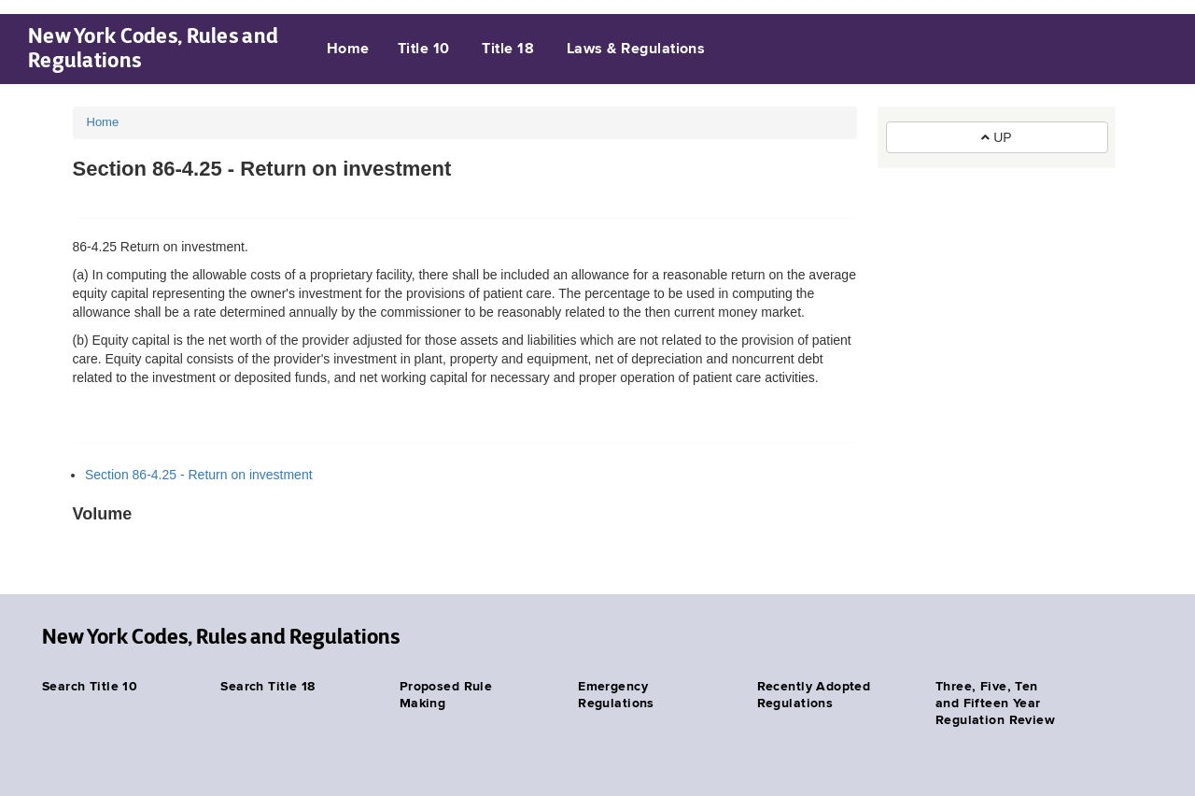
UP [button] (996, 137)
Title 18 (508, 49)
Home (348, 49)
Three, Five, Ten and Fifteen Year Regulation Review (995, 703)
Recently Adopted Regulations (814, 695)
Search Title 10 (89, 686)
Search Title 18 (267, 686)
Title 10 (424, 49)
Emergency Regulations (616, 695)
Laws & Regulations (636, 49)
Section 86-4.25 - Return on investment (199, 474)
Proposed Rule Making (446, 695)
